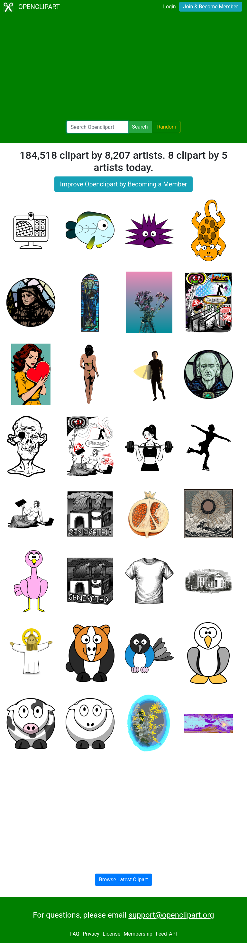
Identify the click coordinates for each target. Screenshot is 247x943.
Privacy (91, 934)
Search (140, 127)
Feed (161, 934)
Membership (138, 934)
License (111, 934)
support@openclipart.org (171, 915)
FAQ (74, 934)
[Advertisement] (123, 67)
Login (169, 7)
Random (166, 127)
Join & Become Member (210, 7)
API (173, 934)
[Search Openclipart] (97, 127)
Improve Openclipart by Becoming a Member (123, 184)
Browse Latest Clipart (123, 879)
